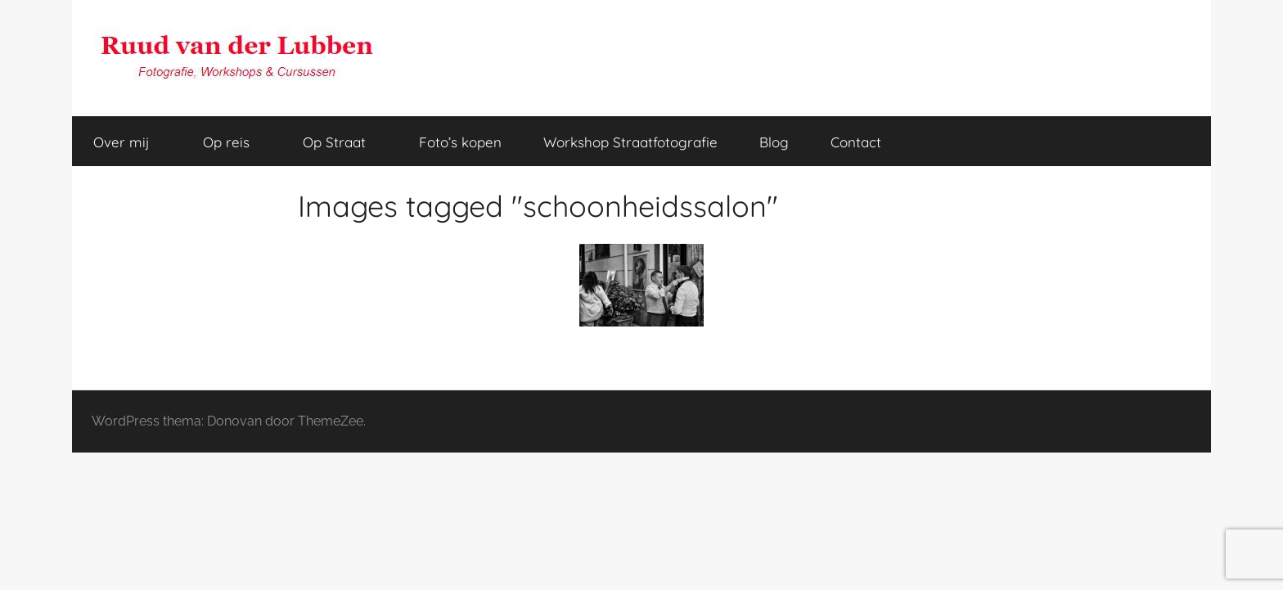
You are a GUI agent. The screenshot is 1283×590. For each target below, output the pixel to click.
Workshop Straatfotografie (630, 142)
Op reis (235, 142)
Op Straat (343, 142)
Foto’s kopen (460, 142)
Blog (774, 142)
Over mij (130, 142)
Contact (856, 142)
